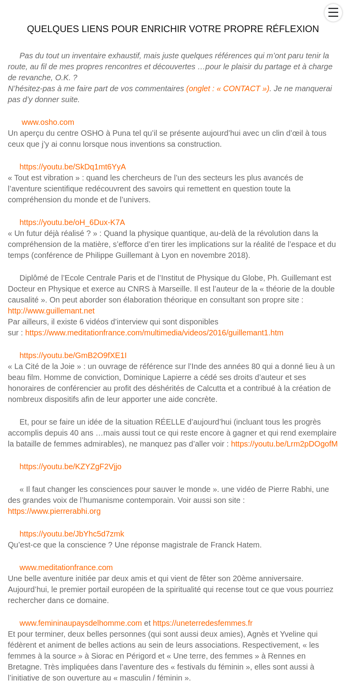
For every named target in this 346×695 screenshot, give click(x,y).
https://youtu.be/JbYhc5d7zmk (72, 533)
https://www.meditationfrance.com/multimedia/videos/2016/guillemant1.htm (154, 332)
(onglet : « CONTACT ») (227, 88)
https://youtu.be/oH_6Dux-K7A (72, 222)
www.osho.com (48, 122)
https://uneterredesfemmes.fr (203, 623)
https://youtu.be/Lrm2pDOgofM (284, 443)
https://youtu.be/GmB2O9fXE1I (73, 355)
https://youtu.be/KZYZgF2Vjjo (70, 466)
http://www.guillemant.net (51, 310)
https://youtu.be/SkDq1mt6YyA (73, 166)
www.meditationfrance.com (66, 567)
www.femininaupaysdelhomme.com (81, 623)
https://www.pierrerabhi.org (54, 511)
